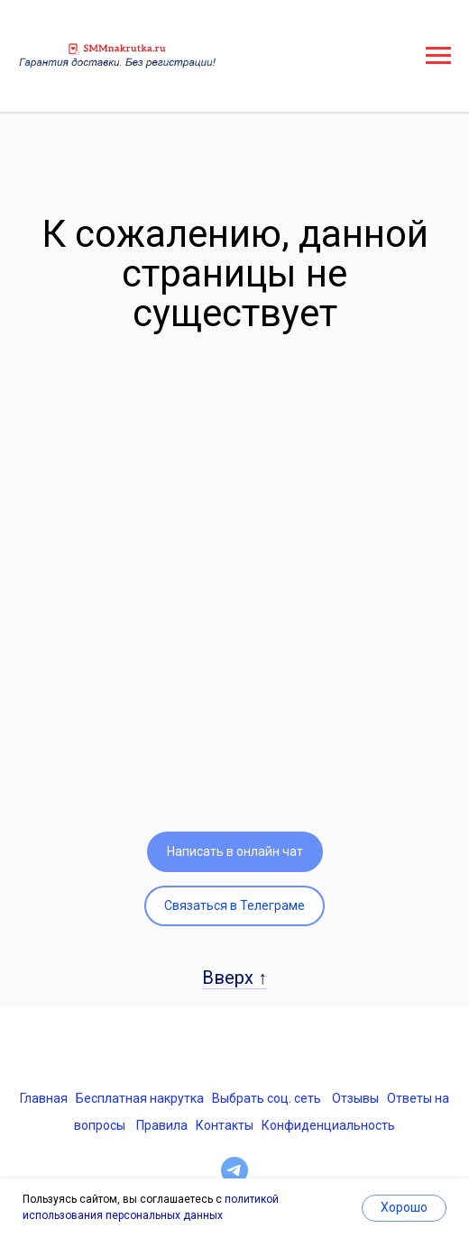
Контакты (224, 1125)
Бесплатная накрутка (140, 1098)
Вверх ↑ (234, 977)
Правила (162, 1125)
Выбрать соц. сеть (266, 1098)
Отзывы (355, 1098)
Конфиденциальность (328, 1125)
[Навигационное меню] (438, 56)
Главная (44, 1098)
